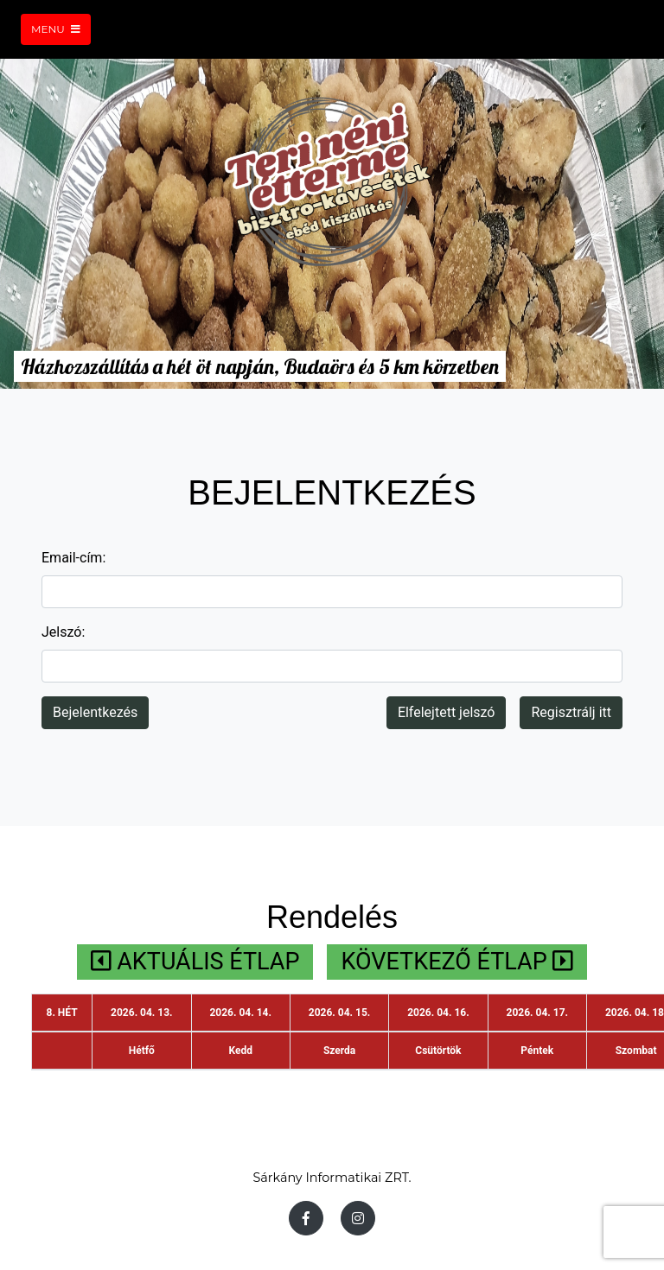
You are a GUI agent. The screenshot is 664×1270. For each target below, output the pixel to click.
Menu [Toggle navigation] (55, 28)
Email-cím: (73, 557)
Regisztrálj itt (571, 712)
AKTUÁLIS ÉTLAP (195, 961)
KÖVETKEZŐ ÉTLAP (457, 961)
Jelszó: (63, 632)
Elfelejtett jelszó (446, 712)
